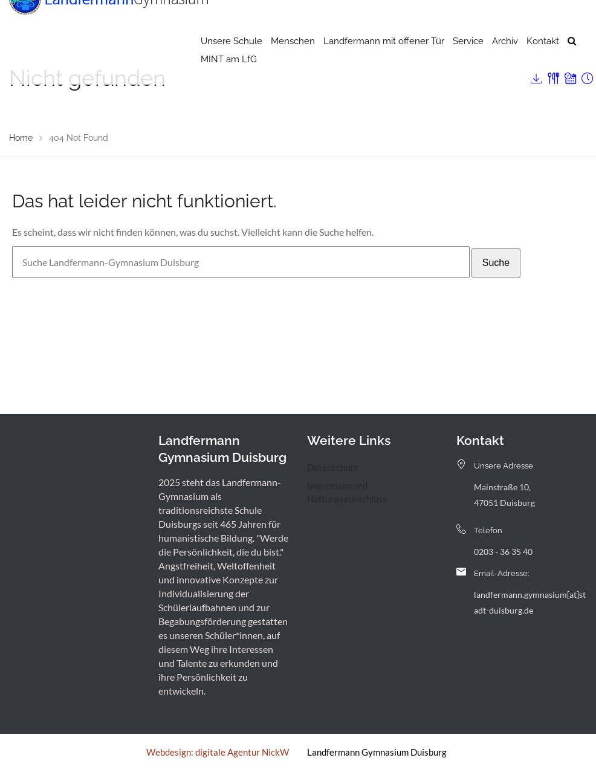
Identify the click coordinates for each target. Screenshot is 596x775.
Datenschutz (332, 467)
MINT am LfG (229, 81)
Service (468, 63)
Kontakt (542, 63)
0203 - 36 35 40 (503, 551)
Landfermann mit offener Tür (383, 63)
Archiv (505, 63)
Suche (496, 263)
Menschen (293, 63)
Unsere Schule (231, 63)
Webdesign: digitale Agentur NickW (217, 752)
